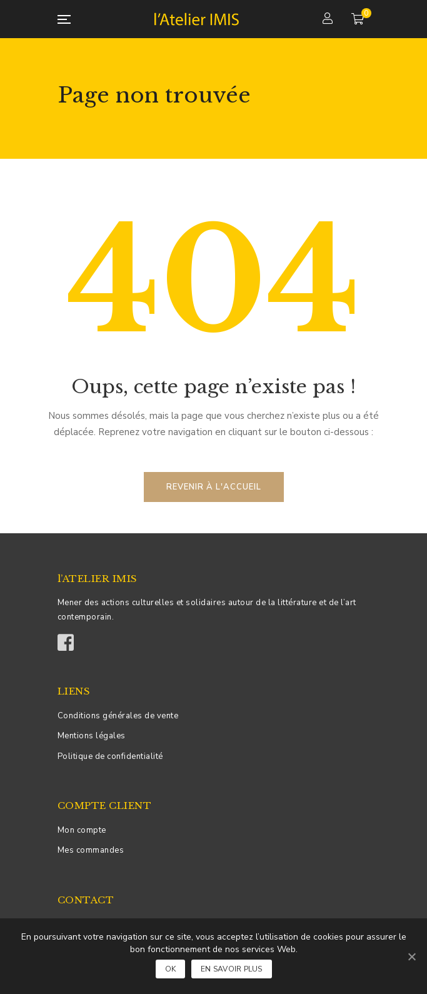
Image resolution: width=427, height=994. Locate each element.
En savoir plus (232, 969)
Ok (170, 969)
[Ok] (411, 956)
